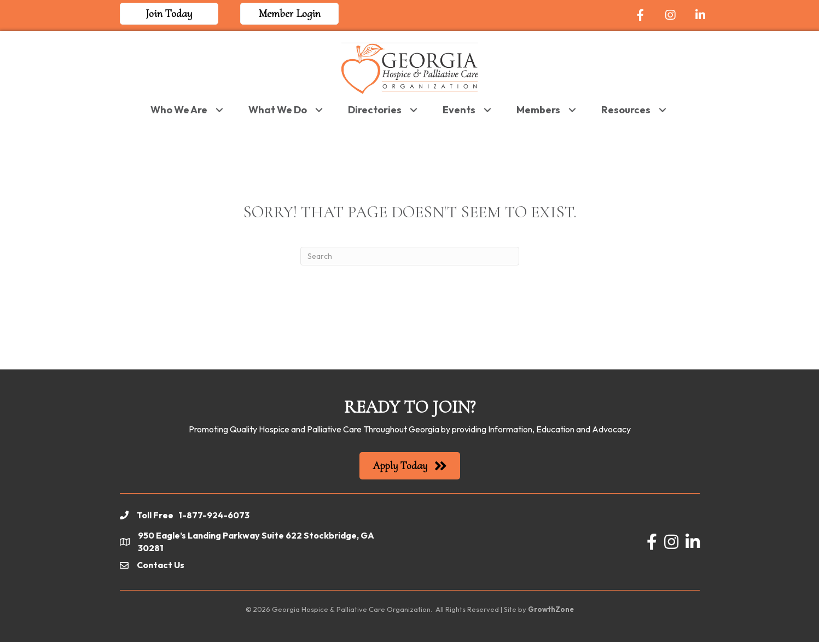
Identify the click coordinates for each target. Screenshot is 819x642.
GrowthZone (551, 609)
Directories (375, 109)
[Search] (409, 256)
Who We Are (178, 109)
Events (459, 109)
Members (538, 109)
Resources (625, 109)
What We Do (277, 109)
